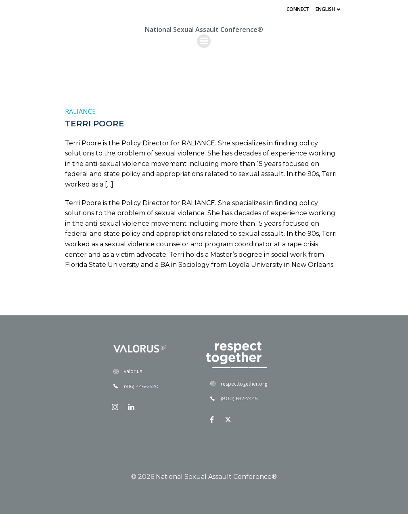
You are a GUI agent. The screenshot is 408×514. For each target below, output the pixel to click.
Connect (298, 9)
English (329, 9)
